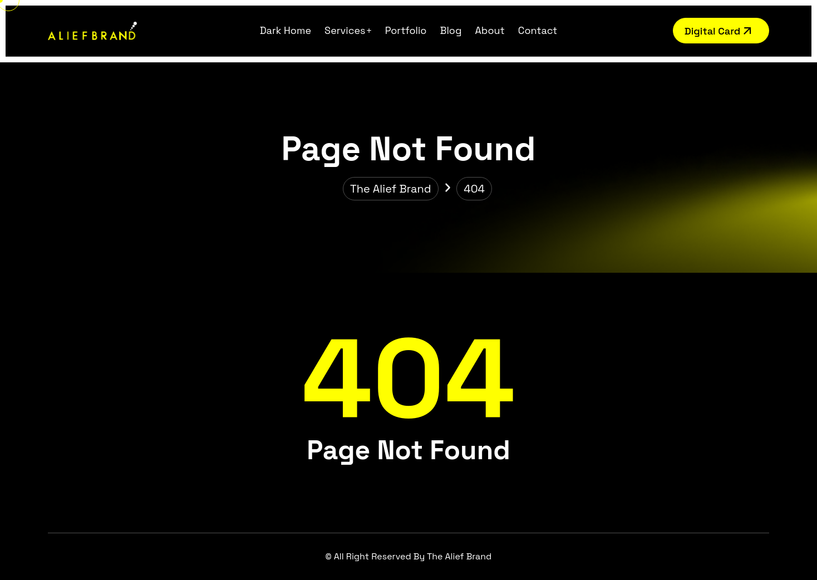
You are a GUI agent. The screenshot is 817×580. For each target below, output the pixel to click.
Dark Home (285, 30)
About (490, 30)
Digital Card (720, 31)
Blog (451, 30)
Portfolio (406, 30)
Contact (538, 30)
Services (345, 30)
